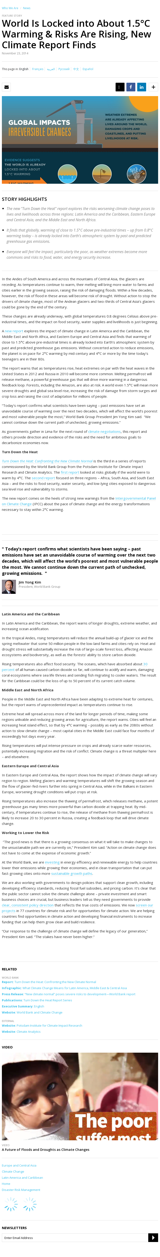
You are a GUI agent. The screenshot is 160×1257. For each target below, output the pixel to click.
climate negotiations (104, 431)
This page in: (10, 69)
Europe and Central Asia (19, 1165)
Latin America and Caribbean (22, 1177)
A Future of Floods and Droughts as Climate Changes (45, 1149)
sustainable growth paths (71, 873)
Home (6, 1184)
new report (14, 331)
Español (88, 69)
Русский (64, 69)
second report (43, 477)
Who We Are (10, 8)
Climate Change (13, 1171)
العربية (51, 69)
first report (70, 472)
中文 (76, 69)
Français (37, 69)
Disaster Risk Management (21, 1190)
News (26, 8)
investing (52, 862)
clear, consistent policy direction (28, 905)
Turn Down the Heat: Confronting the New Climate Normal (47, 461)
